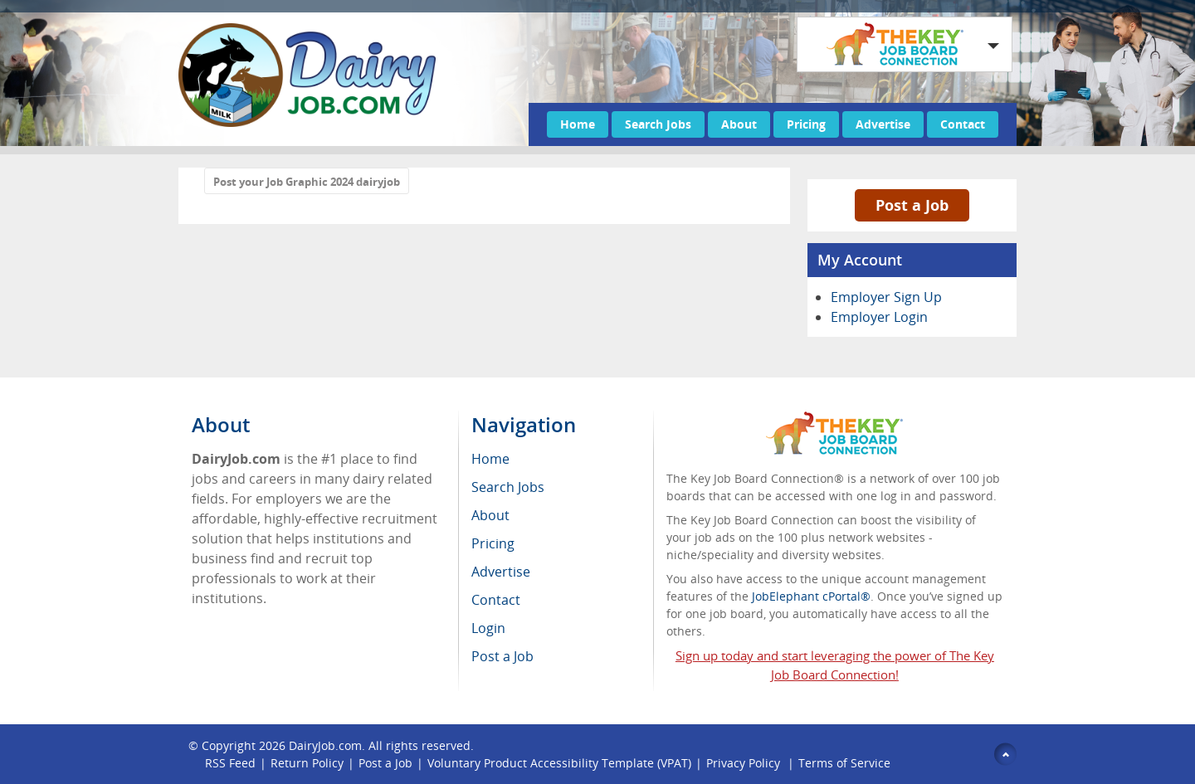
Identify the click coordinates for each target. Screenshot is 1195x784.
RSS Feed (230, 763)
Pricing (806, 124)
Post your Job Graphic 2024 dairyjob (306, 181)
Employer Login (879, 317)
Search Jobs (658, 124)
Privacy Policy (744, 763)
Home (577, 124)
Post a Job (912, 205)
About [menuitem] (490, 515)
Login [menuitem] (488, 628)
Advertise (883, 124)
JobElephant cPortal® (811, 596)
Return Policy (307, 763)
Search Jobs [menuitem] (507, 487)
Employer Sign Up (886, 297)
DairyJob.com (325, 745)
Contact (962, 124)
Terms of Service (844, 763)
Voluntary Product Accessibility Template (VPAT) (559, 763)
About (739, 124)
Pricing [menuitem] (493, 543)
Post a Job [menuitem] (502, 656)
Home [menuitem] (490, 459)
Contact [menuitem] (495, 600)
